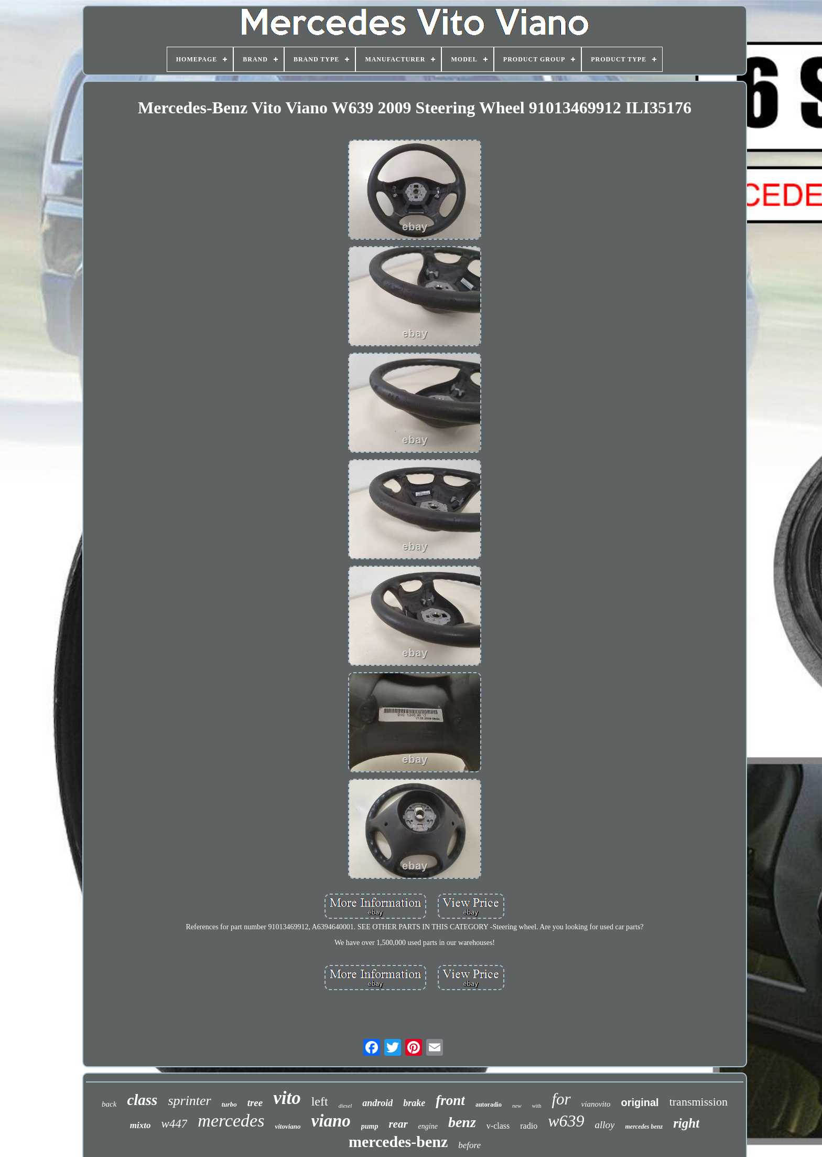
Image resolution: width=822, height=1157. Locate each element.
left (319, 1101)
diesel (345, 1105)
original (639, 1102)
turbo (229, 1104)
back (109, 1104)
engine (428, 1126)
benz (462, 1122)
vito (286, 1098)
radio (528, 1125)
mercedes (231, 1120)
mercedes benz (644, 1126)
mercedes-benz (398, 1141)
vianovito (596, 1104)
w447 (174, 1123)
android (377, 1103)
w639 (566, 1120)
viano (331, 1120)
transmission (698, 1101)
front (450, 1100)
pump (369, 1126)
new (517, 1105)
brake (414, 1103)
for (560, 1099)
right (686, 1123)
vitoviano (287, 1126)
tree (255, 1102)
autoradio (488, 1104)
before (469, 1145)
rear (397, 1124)
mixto (140, 1125)
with (537, 1106)
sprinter (189, 1100)
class (142, 1099)
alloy (604, 1124)
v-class (498, 1125)
